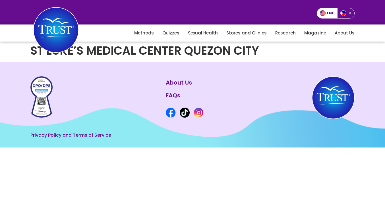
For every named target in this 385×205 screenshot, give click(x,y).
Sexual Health (203, 33)
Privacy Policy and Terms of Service (70, 135)
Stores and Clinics (246, 33)
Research (285, 33)
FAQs (173, 95)
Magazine (315, 33)
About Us (345, 33)
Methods (144, 33)
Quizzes (170, 33)
